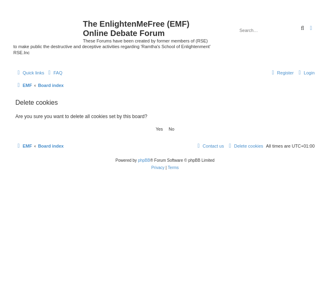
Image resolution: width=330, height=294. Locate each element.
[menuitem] (54, 73)
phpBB (144, 160)
